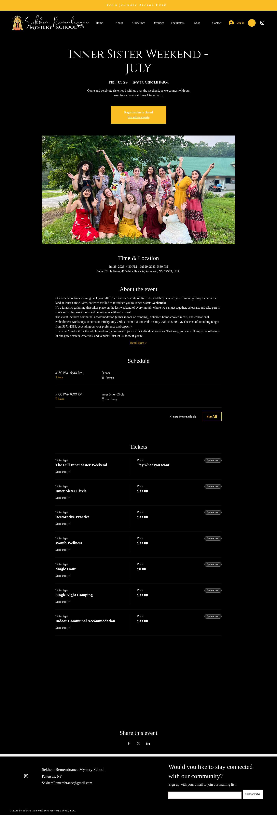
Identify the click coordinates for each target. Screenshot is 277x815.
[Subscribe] (253, 794)
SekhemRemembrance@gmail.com (67, 783)
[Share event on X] (138, 743)
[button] (252, 23)
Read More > (138, 342)
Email (171, 790)
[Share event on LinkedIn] (148, 743)
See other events (138, 117)
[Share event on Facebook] (129, 743)
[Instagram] (262, 22)
